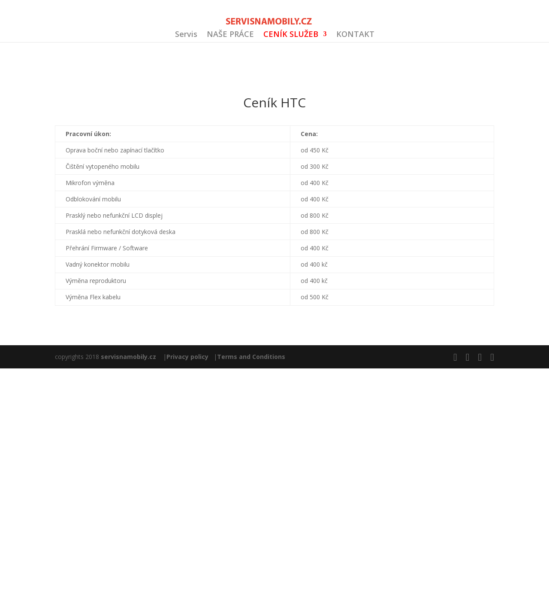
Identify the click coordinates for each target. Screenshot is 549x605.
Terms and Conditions (251, 357)
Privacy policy (187, 357)
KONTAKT (355, 35)
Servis (186, 35)
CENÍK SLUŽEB (290, 35)
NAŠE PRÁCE (230, 35)
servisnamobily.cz (128, 357)
